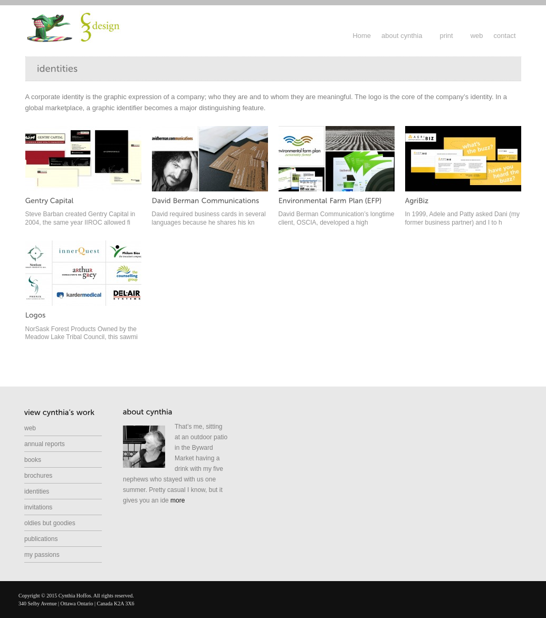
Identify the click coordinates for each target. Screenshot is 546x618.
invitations (38, 507)
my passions (42, 554)
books (32, 459)
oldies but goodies (49, 523)
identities (36, 491)
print (446, 36)
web (477, 36)
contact (505, 36)
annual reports (44, 444)
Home (361, 36)
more (177, 500)
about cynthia (401, 36)
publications (41, 539)
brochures (38, 475)
